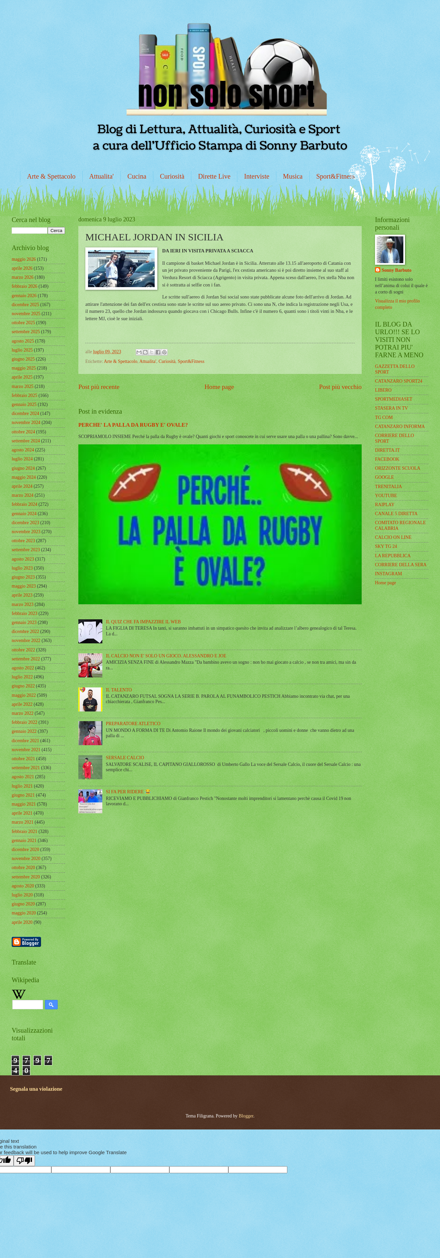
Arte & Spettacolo (51, 176)
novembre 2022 (26, 640)
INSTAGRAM (388, 573)
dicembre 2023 (25, 522)
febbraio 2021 (24, 831)
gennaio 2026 (24, 295)
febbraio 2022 (24, 722)
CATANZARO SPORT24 (398, 381)
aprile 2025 (22, 377)
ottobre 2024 (23, 431)
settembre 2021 (26, 767)
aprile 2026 (22, 268)
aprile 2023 (22, 595)
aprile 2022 (22, 704)
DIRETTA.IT (387, 450)
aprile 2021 (22, 813)
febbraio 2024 (24, 504)
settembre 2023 (26, 549)
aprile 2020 (22, 922)
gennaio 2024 (24, 513)
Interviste (256, 176)
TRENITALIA (388, 486)
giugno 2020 (23, 903)
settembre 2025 (26, 331)
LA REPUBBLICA (393, 555)
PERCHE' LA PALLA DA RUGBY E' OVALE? (133, 425)
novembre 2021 (26, 749)
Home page (219, 386)
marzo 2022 (23, 713)
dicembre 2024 (25, 413)
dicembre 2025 (25, 304)
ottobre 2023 (23, 540)
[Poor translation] (24, 1160)
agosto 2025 (23, 341)
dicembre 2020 (25, 849)
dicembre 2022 (25, 631)
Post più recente (98, 386)
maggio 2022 (24, 695)
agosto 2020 (23, 885)
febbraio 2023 (24, 613)
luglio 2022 (22, 676)
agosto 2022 (23, 667)
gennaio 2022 (24, 731)
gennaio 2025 (24, 404)
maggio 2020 (24, 912)
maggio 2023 (24, 586)
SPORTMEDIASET (393, 399)
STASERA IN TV (391, 408)
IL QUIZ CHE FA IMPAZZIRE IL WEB (143, 621)
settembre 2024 (26, 440)
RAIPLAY (385, 504)
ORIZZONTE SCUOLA (397, 468)
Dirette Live (214, 176)
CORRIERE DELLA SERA (401, 564)
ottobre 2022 (23, 649)
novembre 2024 (26, 422)
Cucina (136, 176)
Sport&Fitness (335, 176)
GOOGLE (384, 477)
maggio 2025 (24, 368)
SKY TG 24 (386, 546)
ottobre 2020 (23, 867)
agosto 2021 (23, 776)
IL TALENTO (119, 689)
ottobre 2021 (23, 758)
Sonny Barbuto (396, 270)
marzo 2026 (23, 277)
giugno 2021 (23, 795)
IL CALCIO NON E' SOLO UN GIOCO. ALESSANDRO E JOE (166, 655)
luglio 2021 (22, 786)
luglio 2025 (22, 350)
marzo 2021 (23, 822)
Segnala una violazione (36, 1089)
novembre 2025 (26, 313)
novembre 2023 (26, 531)
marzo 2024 (23, 495)
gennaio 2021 (24, 840)
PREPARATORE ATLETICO (133, 723)
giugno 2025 (23, 359)
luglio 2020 (22, 894)
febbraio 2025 (24, 395)
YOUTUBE (386, 495)
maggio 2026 (24, 259)
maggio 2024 (24, 477)
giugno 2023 (23, 577)
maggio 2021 (24, 804)
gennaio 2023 (24, 622)
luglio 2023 (22, 568)
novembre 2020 (26, 858)
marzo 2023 (23, 604)
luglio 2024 (22, 458)
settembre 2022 (26, 658)
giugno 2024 (23, 468)
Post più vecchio (340, 386)
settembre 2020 (26, 876)
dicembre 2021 (25, 740)
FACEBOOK (387, 459)
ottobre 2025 (23, 322)
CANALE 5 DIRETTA (396, 513)
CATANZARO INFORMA (400, 426)
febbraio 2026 (24, 286)
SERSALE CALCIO (125, 757)
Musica (293, 176)
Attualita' (101, 176)
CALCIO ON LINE (393, 537)
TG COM (384, 417)
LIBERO (383, 390)
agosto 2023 (23, 559)
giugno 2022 (23, 685)
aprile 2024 (22, 486)
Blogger (246, 1115)
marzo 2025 (23, 386)
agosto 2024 (23, 449)
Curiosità (172, 176)
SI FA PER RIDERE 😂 (128, 791)
